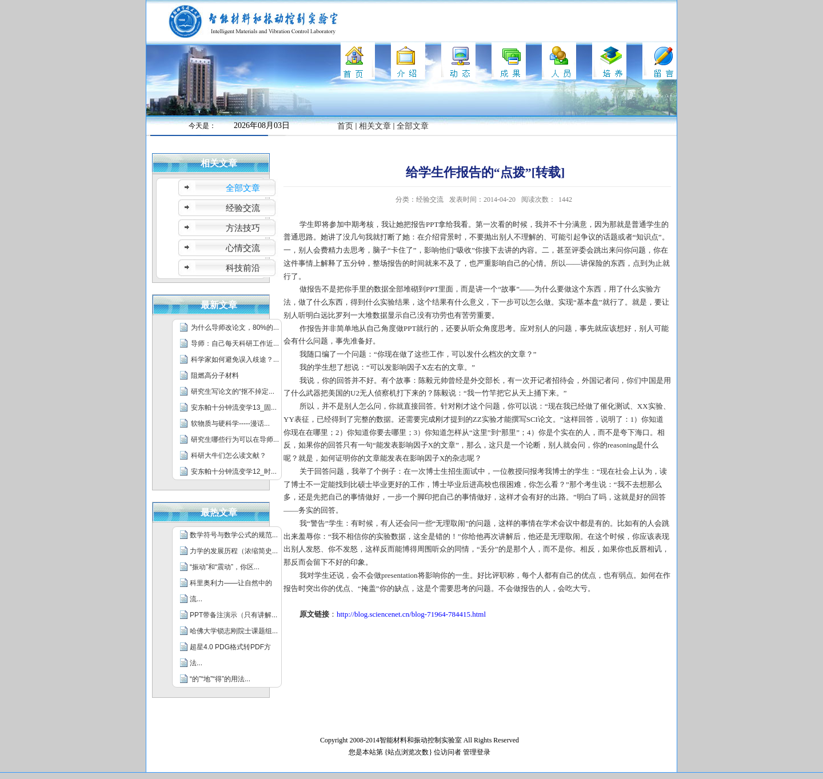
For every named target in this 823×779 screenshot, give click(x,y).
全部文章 (413, 126)
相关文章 (375, 126)
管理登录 (476, 752)
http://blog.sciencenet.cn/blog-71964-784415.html (411, 614)
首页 (345, 126)
